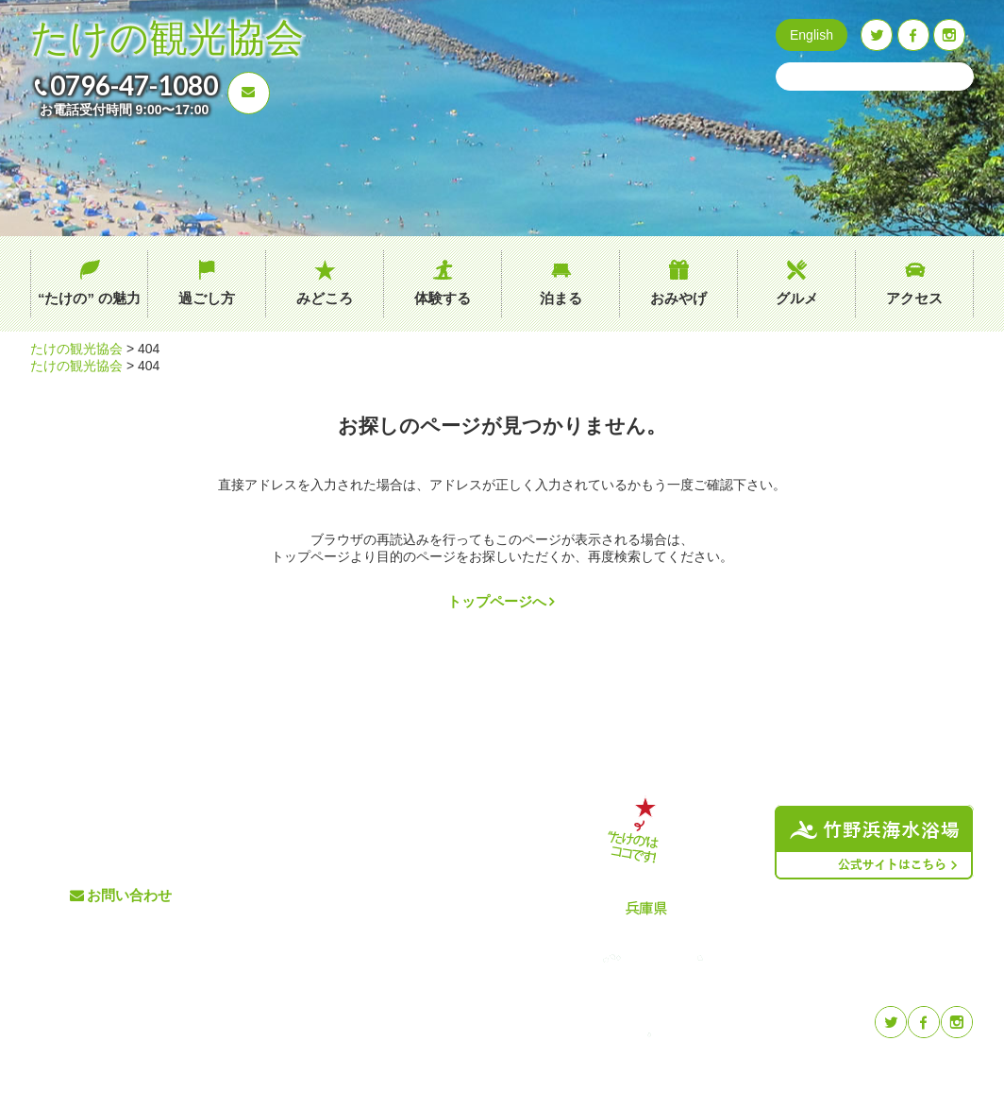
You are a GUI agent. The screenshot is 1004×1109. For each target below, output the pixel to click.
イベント (435, 864)
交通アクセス (448, 833)
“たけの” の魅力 (89, 298)
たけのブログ (448, 895)
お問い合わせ (129, 895)
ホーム (282, 801)
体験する (442, 298)
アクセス (914, 298)
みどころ (324, 298)
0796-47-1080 (134, 85)
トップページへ (496, 601)
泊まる (561, 298)
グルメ (797, 298)
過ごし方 (206, 298)
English (811, 35)
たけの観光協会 (167, 38)
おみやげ (678, 298)
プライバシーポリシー (472, 926)
